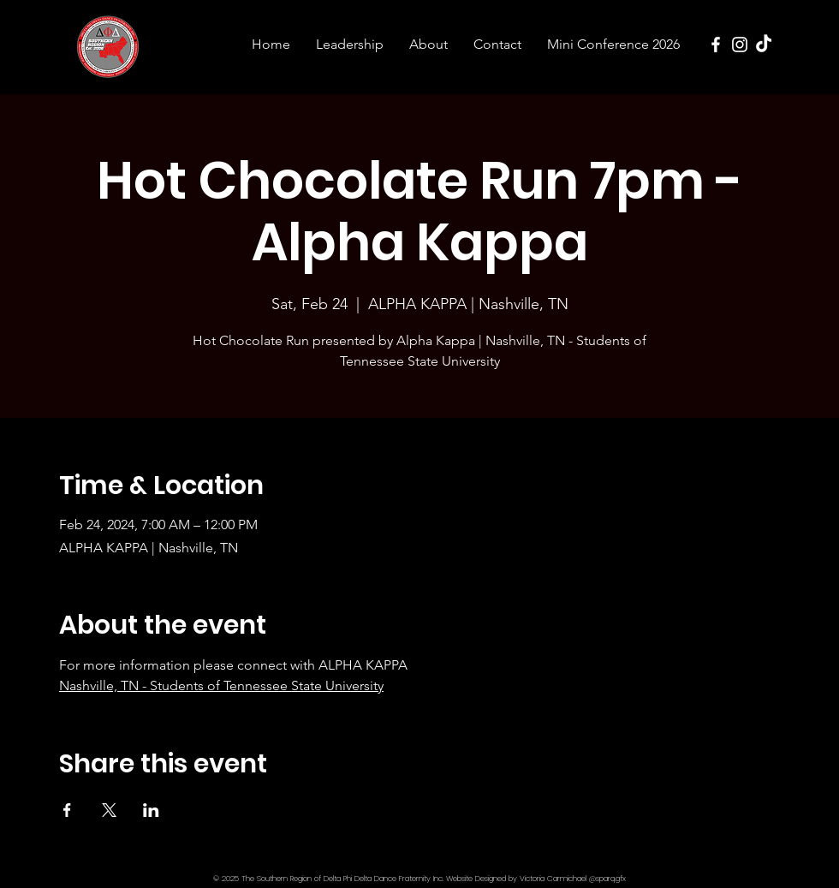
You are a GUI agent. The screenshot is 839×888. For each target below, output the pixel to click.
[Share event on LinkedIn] (151, 810)
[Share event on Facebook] (67, 810)
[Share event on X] (109, 810)
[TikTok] (763, 44)
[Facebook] (715, 44)
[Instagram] (739, 44)
